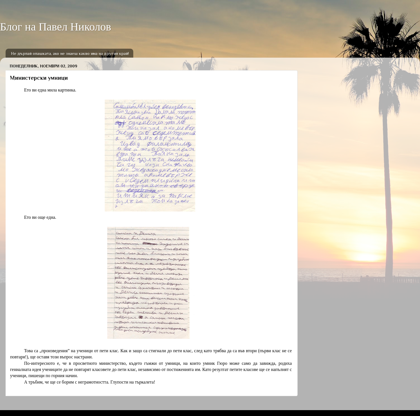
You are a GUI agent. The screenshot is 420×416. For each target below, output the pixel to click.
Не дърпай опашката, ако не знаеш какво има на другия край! (70, 53)
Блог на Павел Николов (55, 26)
